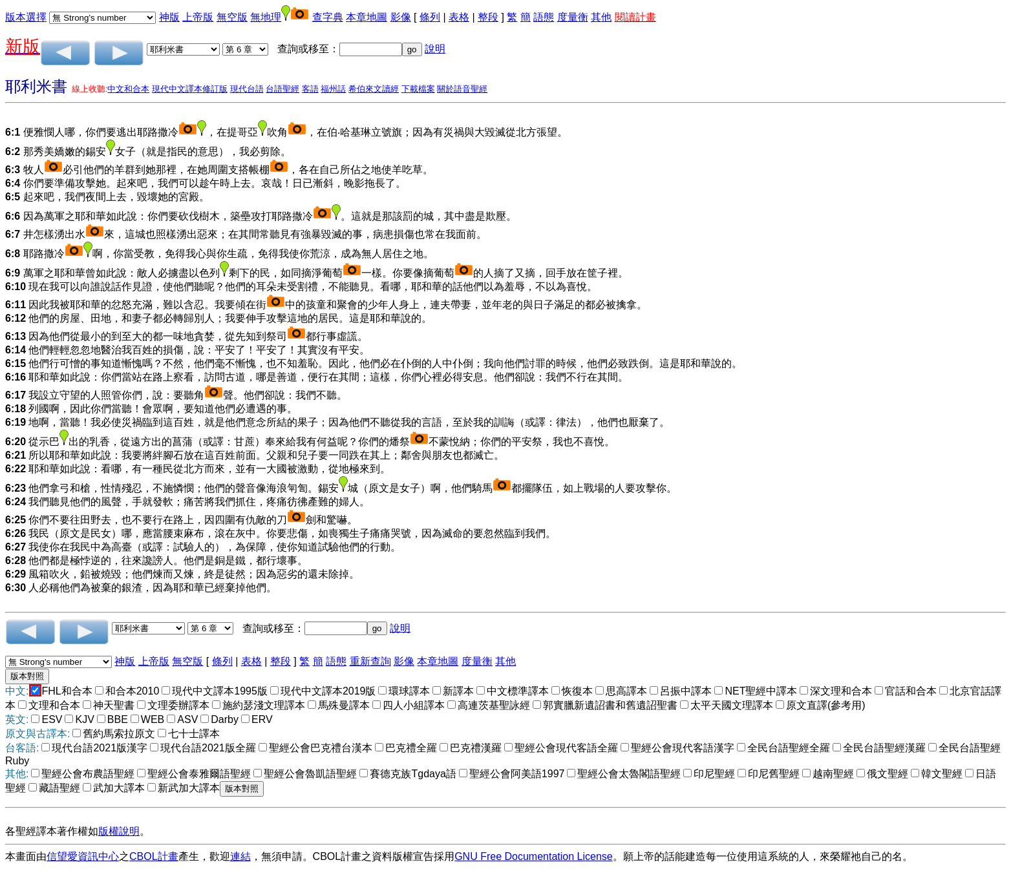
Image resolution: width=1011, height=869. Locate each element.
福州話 (333, 89)
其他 (601, 17)
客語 (310, 89)
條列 (430, 17)
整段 (488, 17)
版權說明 (119, 831)
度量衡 (572, 17)
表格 (459, 17)
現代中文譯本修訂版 (190, 89)
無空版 (232, 17)
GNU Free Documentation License (533, 856)
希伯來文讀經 (373, 89)
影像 (400, 17)
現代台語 (247, 89)
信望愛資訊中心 (83, 856)
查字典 (327, 17)
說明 (435, 48)
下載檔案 (418, 89)
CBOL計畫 (153, 856)
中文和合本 (128, 89)
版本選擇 (26, 17)
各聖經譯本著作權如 (51, 831)
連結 (240, 856)
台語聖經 (282, 89)
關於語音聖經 (462, 89)
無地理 (265, 17)
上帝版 (197, 17)
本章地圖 (366, 17)
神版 (169, 17)
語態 (543, 17)
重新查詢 (370, 661)
